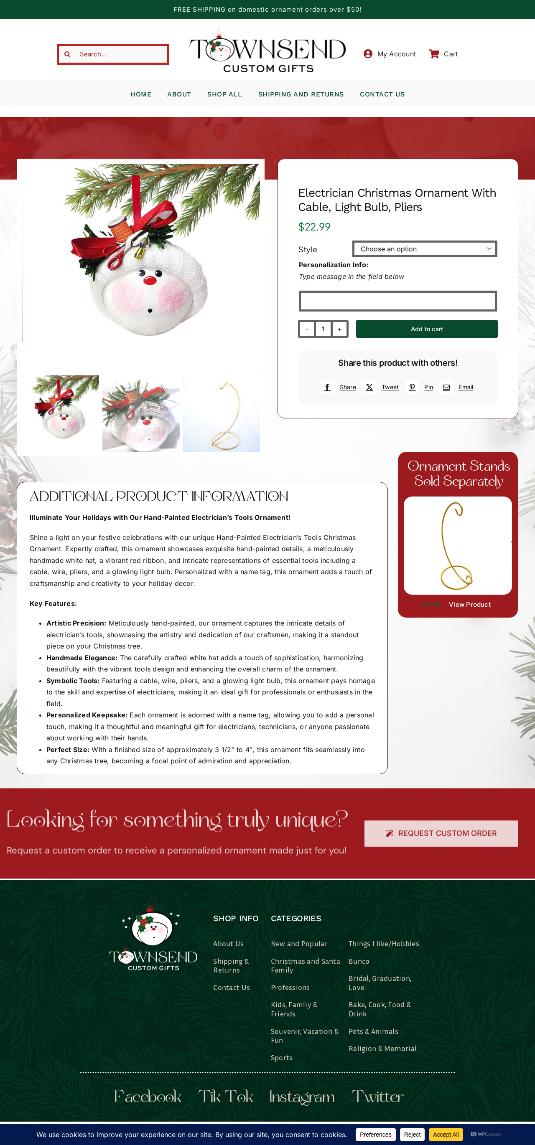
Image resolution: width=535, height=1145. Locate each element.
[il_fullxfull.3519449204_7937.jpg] (458, 500)
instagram (302, 1098)
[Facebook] (337, 387)
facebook (148, 1098)
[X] (379, 387)
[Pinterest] (418, 387)
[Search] (67, 54)
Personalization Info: (333, 265)
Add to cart (427, 328)
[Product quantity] (323, 329)
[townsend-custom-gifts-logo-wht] (153, 899)
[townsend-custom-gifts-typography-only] (267, 31)
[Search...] (113, 54)
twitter (377, 1098)
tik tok (225, 1098)
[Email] (455, 387)
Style (307, 249)
